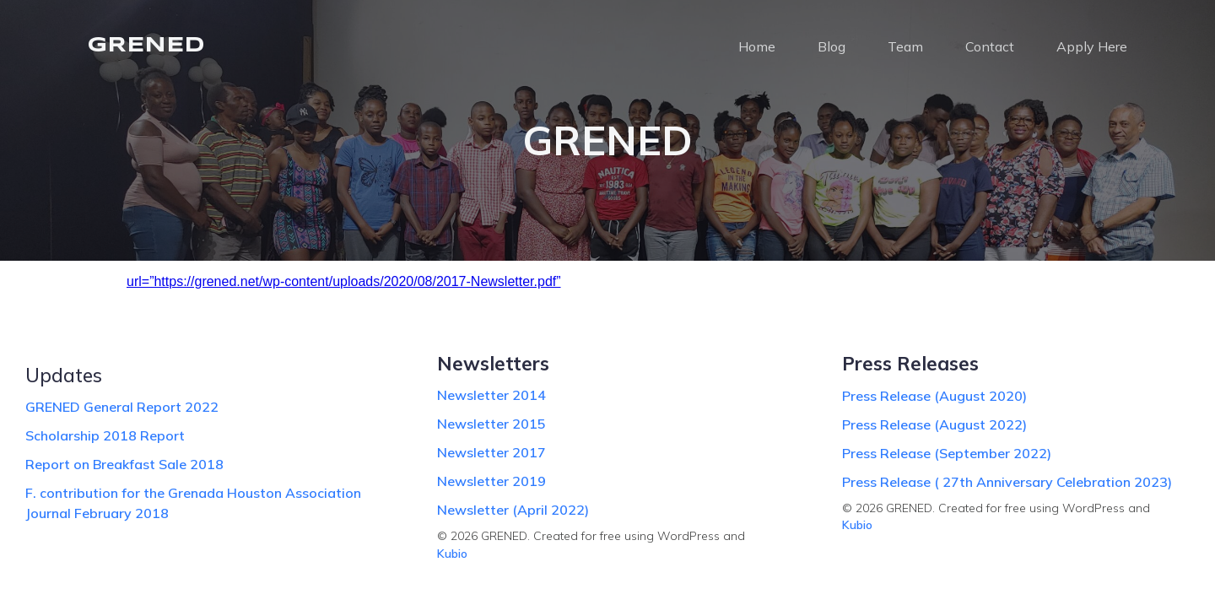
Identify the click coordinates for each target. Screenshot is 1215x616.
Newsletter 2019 (491, 481)
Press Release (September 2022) (946, 453)
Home (756, 46)
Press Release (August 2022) (934, 424)
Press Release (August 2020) (934, 395)
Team (905, 46)
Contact (989, 46)
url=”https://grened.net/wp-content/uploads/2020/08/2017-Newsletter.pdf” (344, 281)
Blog (831, 46)
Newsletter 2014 (491, 394)
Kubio (452, 553)
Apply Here (1091, 46)
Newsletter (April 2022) (513, 509)
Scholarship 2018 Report (105, 435)
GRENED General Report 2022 (122, 406)
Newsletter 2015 (491, 423)
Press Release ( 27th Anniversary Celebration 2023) (1007, 481)
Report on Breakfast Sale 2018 (124, 464)
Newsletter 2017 (491, 452)
